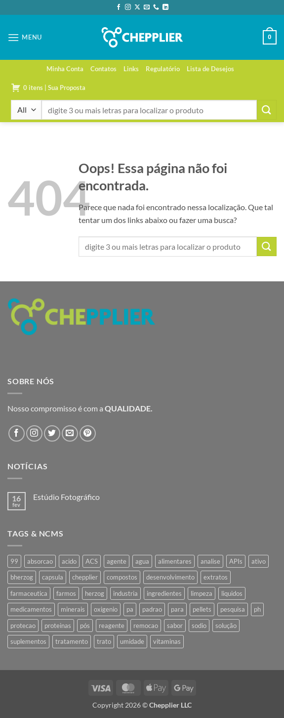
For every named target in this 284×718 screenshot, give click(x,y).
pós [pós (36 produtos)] (85, 625)
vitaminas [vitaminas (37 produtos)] (167, 641)
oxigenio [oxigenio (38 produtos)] (106, 609)
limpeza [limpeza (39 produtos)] (201, 593)
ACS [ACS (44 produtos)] (91, 561)
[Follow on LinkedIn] (165, 7)
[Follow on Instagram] (128, 7)
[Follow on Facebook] (119, 7)
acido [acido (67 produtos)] (69, 561)
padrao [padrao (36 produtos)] (152, 609)
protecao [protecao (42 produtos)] (23, 625)
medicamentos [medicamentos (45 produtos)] (31, 609)
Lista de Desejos (210, 69)
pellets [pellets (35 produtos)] (202, 609)
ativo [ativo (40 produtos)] (258, 561)
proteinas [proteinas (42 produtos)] (57, 625)
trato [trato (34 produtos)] (104, 641)
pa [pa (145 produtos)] (129, 609)
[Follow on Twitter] (52, 433)
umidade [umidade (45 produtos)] (132, 641)
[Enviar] (267, 109)
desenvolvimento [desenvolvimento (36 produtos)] (170, 577)
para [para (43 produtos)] (177, 609)
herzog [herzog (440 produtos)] (94, 593)
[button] (24, 37)
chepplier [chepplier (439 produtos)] (85, 577)
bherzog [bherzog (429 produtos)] (21, 577)
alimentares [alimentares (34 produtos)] (175, 561)
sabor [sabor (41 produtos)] (175, 625)
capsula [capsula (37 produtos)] (52, 577)
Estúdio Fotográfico (66, 496)
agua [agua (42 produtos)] (142, 561)
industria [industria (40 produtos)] (125, 593)
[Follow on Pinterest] (88, 433)
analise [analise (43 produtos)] (210, 561)
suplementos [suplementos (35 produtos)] (28, 641)
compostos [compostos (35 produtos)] (122, 577)
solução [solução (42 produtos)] (226, 625)
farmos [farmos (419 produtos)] (66, 593)
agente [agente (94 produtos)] (116, 561)
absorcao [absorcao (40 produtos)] (40, 561)
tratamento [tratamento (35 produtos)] (71, 641)
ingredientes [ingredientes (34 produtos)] (164, 593)
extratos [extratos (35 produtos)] (215, 577)
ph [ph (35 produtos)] (257, 609)
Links (131, 69)
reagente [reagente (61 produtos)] (111, 625)
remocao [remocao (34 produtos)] (145, 625)
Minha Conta (64, 69)
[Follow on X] (137, 7)
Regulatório (163, 69)
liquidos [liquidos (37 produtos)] (232, 593)
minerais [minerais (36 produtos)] (73, 609)
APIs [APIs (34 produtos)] (236, 561)
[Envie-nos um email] (147, 7)
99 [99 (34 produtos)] (14, 561)
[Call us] (156, 7)
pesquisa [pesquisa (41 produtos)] (232, 609)
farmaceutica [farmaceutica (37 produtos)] (28, 593)
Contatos (103, 69)
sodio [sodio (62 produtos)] (199, 625)
